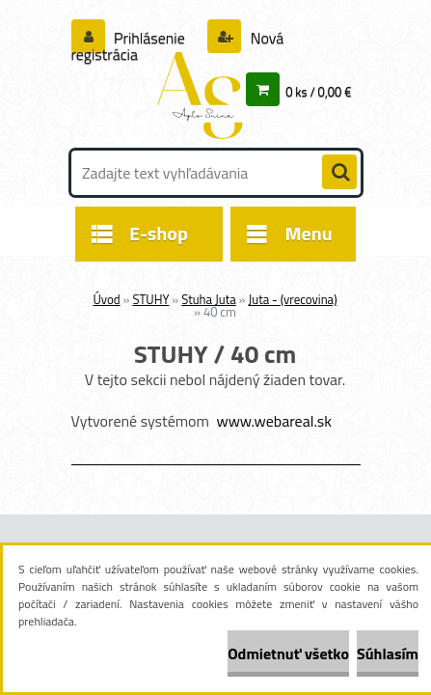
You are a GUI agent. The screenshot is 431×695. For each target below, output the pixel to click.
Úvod (106, 299)
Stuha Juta (208, 299)
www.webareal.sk (274, 420)
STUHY (150, 299)
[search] (339, 172)
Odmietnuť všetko (288, 653)
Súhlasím (387, 653)
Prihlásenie (150, 37)
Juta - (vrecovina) (292, 299)
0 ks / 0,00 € (318, 91)
